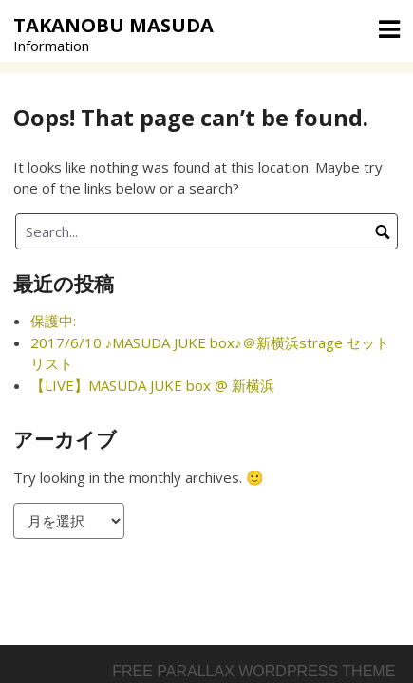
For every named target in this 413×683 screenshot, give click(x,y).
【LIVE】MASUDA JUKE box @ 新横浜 (152, 385)
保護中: (53, 320)
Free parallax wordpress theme (253, 671)
